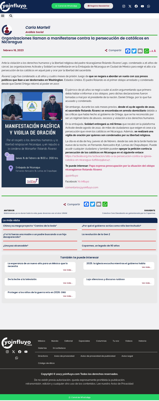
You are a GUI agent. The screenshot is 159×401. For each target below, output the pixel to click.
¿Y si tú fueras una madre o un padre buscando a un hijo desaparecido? (34, 236)
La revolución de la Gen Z (96, 234)
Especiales (84, 340)
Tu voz (116, 340)
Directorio (43, 356)
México (41, 340)
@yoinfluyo (71, 175)
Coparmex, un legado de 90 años (101, 245)
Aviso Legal (127, 356)
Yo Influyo (83, 181)
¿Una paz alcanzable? (15, 245)
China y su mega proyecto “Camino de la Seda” (30, 225)
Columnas (101, 340)
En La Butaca (59, 348)
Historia (142, 340)
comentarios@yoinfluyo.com (81, 187)
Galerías (42, 348)
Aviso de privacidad (64, 356)
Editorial (69, 340)
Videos (128, 340)
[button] (2, 15)
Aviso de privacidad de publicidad (98, 356)
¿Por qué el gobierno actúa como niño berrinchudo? (111, 225)
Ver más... (68, 270)
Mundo (54, 340)
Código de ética (46, 363)
